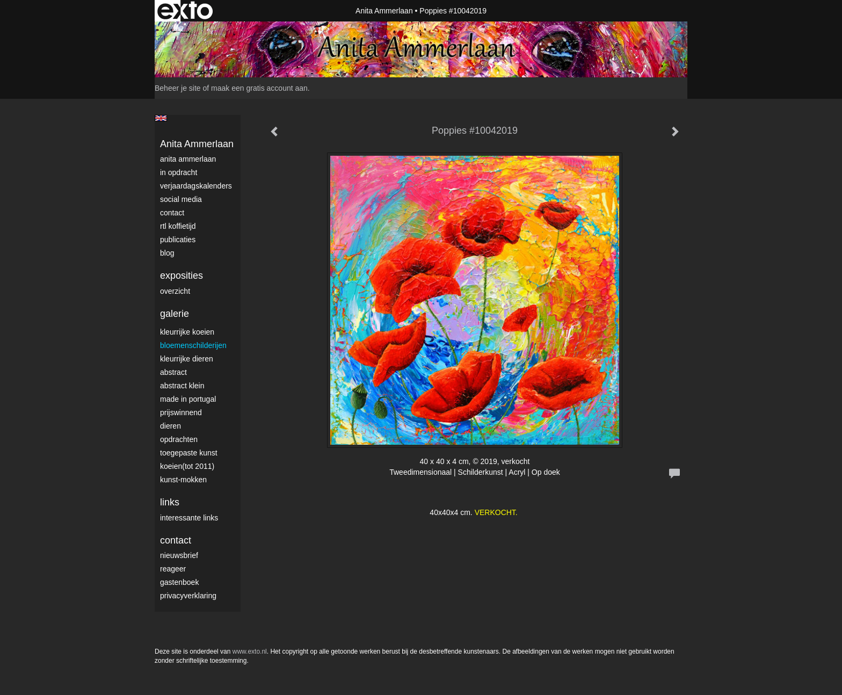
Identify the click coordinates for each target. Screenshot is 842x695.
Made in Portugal (188, 399)
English (161, 118)
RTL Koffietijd (178, 226)
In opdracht (178, 172)
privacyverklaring (188, 595)
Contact (172, 212)
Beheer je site (178, 88)
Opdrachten (179, 439)
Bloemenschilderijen (193, 345)
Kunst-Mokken (183, 479)
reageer (173, 568)
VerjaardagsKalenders (196, 186)
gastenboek (179, 582)
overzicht (175, 291)
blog (167, 253)
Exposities (181, 275)
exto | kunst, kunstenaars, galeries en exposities (185, 10)
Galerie (174, 313)
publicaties (177, 239)
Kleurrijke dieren (186, 358)
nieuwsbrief (179, 555)
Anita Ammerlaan (384, 10)
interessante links (189, 517)
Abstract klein (182, 385)
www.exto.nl (250, 651)
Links (169, 502)
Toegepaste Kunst (188, 452)
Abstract (173, 372)
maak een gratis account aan (259, 88)
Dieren (170, 426)
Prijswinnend (181, 412)
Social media (181, 199)
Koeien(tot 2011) (187, 466)
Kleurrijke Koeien (187, 332)
